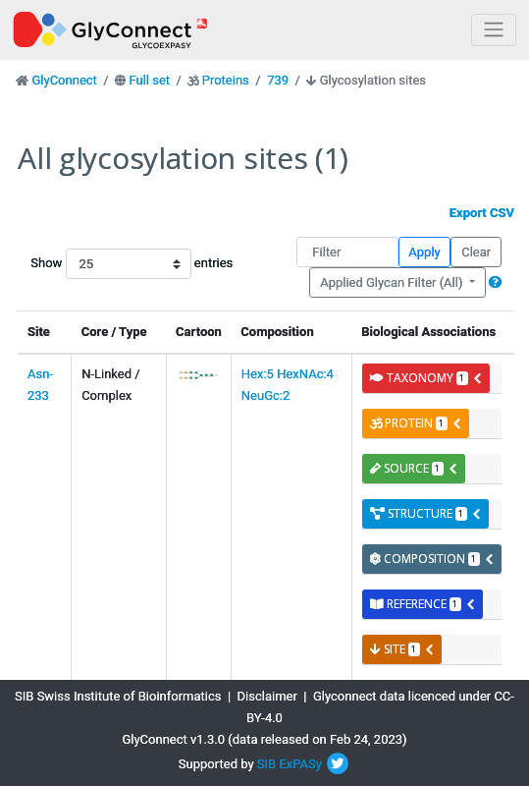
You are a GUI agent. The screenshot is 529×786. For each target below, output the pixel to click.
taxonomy (426, 377)
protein (416, 423)
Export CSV (482, 212)
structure (426, 513)
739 (278, 80)
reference (423, 603)
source (414, 468)
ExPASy (300, 764)
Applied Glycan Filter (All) (393, 282)
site (402, 649)
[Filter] (346, 252)
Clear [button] (476, 252)
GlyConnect (63, 80)
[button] (495, 282)
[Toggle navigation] (493, 30)
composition (432, 558)
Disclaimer (267, 696)
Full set (149, 80)
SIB (266, 764)
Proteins (225, 80)
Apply (424, 252)
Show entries (93, 264)
